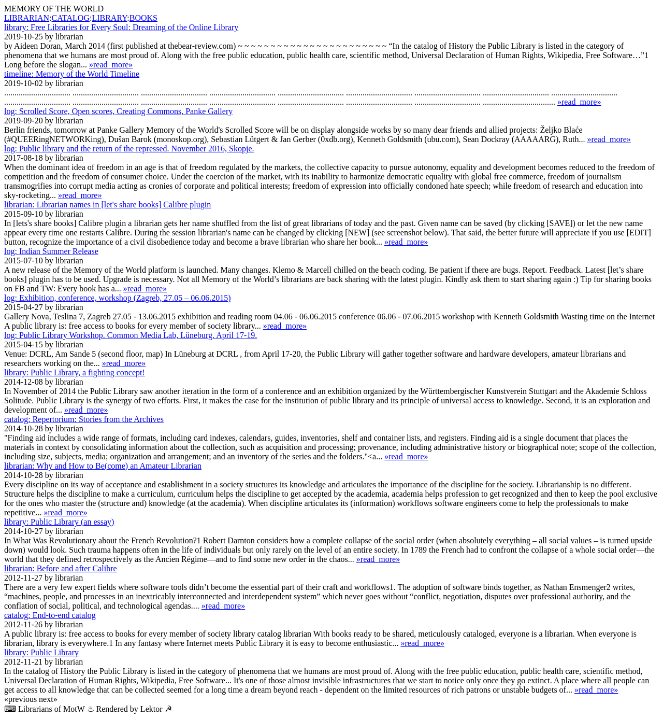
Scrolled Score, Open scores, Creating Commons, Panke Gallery (118, 111)
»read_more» (111, 64)
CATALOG (71, 17)
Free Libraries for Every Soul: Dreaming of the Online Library (121, 27)
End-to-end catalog (50, 615)
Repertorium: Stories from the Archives (84, 419)
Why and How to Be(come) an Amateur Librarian (102, 465)
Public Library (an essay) (59, 521)
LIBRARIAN (26, 17)
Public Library (41, 652)
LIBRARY (109, 17)
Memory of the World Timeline (71, 73)
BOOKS (143, 17)
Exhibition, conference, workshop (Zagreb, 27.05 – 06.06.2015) (117, 297)
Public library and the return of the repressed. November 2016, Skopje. (129, 148)
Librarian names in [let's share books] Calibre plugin (107, 204)
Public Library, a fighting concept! (74, 372)
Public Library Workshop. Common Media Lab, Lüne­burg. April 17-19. (130, 335)
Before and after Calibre (60, 568)
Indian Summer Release (51, 251)
